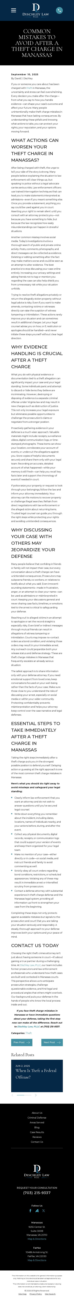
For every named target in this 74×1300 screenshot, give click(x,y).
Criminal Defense (37, 1117)
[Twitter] (43, 1210)
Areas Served (37, 1122)
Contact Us (37, 1142)
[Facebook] (30, 1210)
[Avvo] (36, 1210)
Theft (28, 1033)
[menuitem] (22, 1294)
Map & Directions (37, 1239)
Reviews (37, 1137)
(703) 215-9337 (37, 1193)
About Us (37, 1113)
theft (29, 88)
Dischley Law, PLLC (30, 965)
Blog (37, 1127)
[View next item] (36, 1095)
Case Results (37, 1132)
